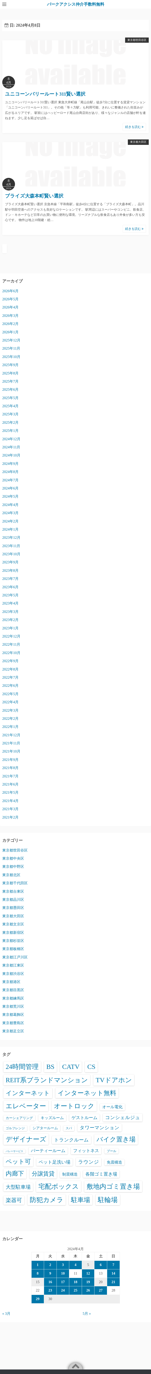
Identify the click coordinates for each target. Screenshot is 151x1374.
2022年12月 (11, 636)
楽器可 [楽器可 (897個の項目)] (14, 1200)
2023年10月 (11, 554)
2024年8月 (10, 472)
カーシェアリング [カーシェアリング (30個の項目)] (19, 1118)
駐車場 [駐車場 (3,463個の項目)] (80, 1199)
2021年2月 (10, 817)
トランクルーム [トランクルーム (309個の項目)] (71, 1140)
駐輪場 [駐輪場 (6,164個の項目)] (108, 1199)
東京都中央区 (13, 858)
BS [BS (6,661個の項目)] (50, 1066)
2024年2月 (10, 521)
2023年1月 (10, 628)
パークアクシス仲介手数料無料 (75, 4)
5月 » (87, 1313)
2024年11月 (11, 447)
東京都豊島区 (13, 1023)
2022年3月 (10, 710)
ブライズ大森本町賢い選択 (34, 196)
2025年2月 (10, 422)
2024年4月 (10, 505)
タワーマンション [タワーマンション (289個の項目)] (99, 1127)
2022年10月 (11, 653)
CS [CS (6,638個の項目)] (91, 1066)
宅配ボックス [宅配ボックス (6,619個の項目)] (58, 1186)
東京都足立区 (13, 1031)
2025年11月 (11, 348)
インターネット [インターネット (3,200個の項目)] (28, 1093)
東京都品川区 (13, 899)
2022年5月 (10, 694)
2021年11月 (11, 743)
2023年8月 (10, 570)
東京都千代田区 (15, 883)
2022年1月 (10, 727)
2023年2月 (10, 620)
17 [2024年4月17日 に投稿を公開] (63, 1282)
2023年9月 (10, 562)
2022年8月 (10, 669)
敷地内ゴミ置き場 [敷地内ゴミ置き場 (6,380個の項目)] (113, 1186)
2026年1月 (10, 332)
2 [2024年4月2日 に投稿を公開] (50, 1265)
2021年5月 (10, 792)
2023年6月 (10, 587)
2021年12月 (11, 735)
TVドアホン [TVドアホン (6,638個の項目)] (114, 1080)
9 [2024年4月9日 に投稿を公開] (50, 1273)
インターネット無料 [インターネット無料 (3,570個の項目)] (87, 1092)
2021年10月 (11, 751)
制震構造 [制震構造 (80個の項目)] (70, 1174)
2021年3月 (10, 809)
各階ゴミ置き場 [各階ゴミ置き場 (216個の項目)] (101, 1174)
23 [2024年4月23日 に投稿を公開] (50, 1290)
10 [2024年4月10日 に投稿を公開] (63, 1273)
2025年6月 (10, 389)
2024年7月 (10, 480)
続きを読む (134, 127)
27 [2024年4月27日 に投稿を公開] (101, 1290)
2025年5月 (10, 398)
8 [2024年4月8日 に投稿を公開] (38, 1273)
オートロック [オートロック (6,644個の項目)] (74, 1106)
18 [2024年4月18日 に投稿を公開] (75, 1282)
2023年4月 (10, 603)
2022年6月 (10, 685)
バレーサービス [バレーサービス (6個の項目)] (14, 1151)
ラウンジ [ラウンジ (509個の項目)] (88, 1162)
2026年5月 (10, 299)
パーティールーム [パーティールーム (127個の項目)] (48, 1150)
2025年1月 (10, 431)
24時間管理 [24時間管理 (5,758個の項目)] (22, 1066)
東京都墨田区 (13, 908)
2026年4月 (10, 307)
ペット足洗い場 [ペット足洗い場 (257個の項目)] (54, 1162)
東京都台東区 (13, 891)
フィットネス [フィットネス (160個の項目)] (86, 1150)
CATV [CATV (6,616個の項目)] (71, 1066)
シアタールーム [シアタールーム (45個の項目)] (45, 1128)
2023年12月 (11, 537)
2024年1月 (10, 529)
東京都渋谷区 (13, 974)
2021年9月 (10, 760)
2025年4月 (10, 406)
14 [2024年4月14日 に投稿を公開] (113, 1273)
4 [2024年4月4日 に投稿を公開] (75, 1265)
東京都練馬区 (13, 998)
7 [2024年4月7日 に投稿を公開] (113, 1265)
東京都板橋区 (13, 949)
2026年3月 (10, 316)
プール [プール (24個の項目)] (111, 1151)
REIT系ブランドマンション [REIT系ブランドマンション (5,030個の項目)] (47, 1080)
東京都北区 (11, 875)
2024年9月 (10, 464)
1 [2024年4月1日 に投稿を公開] (38, 1265)
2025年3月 (10, 414)
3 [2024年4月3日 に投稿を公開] (63, 1265)
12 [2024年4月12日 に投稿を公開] (88, 1273)
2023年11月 (11, 546)
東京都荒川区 (13, 1006)
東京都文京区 (13, 924)
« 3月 (6, 1313)
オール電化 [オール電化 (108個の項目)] (112, 1107)
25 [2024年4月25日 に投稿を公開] (75, 1290)
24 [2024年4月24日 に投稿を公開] (63, 1290)
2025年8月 (10, 373)
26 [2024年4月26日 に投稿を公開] (88, 1290)
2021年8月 (10, 768)
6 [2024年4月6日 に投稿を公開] (101, 1265)
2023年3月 (10, 612)
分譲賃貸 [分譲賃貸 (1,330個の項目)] (43, 1174)
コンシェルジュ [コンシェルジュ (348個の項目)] (122, 1117)
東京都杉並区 (13, 941)
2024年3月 (10, 513)
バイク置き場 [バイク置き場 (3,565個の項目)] (116, 1139)
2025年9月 (10, 365)
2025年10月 (11, 357)
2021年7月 (10, 776)
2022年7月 (10, 677)
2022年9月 (10, 661)
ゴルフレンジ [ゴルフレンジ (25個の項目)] (15, 1128)
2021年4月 (10, 801)
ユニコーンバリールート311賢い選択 (45, 94)
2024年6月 (10, 488)
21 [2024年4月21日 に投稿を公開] (113, 1282)
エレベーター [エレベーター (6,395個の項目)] (26, 1106)
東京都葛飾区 (13, 1014)
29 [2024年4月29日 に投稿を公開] (38, 1299)
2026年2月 (10, 324)
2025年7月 (10, 381)
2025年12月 (11, 340)
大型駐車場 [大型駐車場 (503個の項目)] (18, 1187)
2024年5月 (10, 496)
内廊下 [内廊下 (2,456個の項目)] (15, 1173)
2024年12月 (11, 439)
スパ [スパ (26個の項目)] (69, 1128)
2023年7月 (10, 579)
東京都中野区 (13, 866)
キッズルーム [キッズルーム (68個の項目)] (52, 1118)
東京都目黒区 (13, 990)
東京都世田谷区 (136, 40)
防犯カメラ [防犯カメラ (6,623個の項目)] (46, 1199)
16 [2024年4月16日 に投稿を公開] (50, 1282)
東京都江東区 (13, 965)
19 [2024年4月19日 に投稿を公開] (88, 1282)
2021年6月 (10, 784)
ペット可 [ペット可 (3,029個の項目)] (18, 1161)
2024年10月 (11, 455)
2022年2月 (10, 718)
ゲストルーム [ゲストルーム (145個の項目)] (84, 1117)
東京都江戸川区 (15, 957)
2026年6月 (10, 291)
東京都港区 (11, 982)
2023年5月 (10, 595)
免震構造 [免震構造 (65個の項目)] (114, 1162)
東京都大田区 (138, 142)
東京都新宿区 (13, 932)
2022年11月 (11, 644)
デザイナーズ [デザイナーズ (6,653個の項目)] (26, 1139)
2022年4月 (10, 702)
